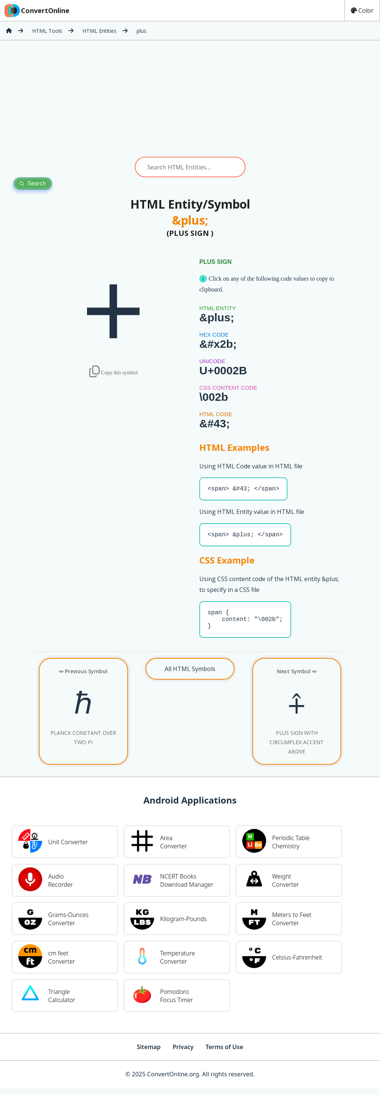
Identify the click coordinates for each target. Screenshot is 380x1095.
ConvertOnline (36, 10)
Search (32, 183)
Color (362, 10)
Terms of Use (224, 1054)
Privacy (182, 1054)
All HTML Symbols (190, 676)
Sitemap (149, 1054)
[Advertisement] (190, 98)
